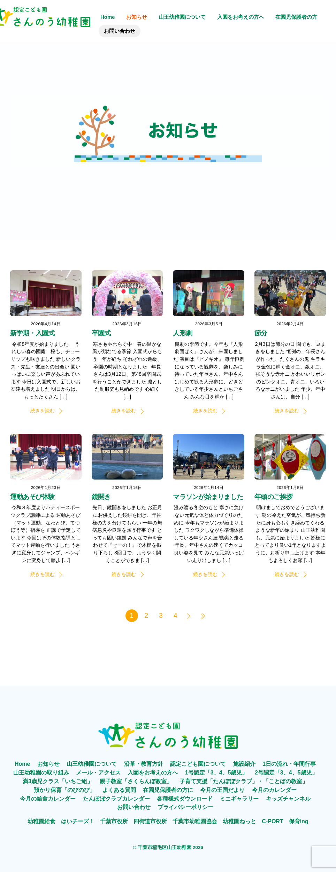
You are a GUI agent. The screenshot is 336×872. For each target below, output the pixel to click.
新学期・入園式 (32, 333)
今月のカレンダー (274, 790)
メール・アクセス (98, 773)
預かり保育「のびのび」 (64, 790)
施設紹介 (244, 764)
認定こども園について (198, 764)
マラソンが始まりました (208, 496)
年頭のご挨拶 (273, 496)
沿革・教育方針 (143, 764)
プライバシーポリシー (185, 807)
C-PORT (272, 821)
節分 (260, 333)
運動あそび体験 (32, 496)
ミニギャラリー (239, 799)
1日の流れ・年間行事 (289, 764)
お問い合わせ (119, 31)
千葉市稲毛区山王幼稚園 (164, 847)
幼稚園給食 (41, 821)
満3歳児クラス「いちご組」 (58, 781)
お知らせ (136, 17)
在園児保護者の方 (296, 17)
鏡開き (101, 496)
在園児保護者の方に (168, 790)
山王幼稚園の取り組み (41, 773)
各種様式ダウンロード (185, 799)
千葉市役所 (114, 821)
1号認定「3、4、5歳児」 (216, 773)
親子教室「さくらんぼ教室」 (136, 781)
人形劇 (182, 333)
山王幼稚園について (182, 17)
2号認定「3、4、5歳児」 (286, 773)
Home (107, 17)
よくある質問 (119, 790)
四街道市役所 (150, 821)
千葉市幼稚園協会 (195, 821)
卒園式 (101, 333)
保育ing (298, 821)
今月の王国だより (222, 790)
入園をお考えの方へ (240, 17)
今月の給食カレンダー (48, 799)
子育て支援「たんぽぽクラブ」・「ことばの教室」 (244, 781)
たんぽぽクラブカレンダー (116, 799)
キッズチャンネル (288, 799)
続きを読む (42, 410)
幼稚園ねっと (239, 821)
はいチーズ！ (77, 821)
